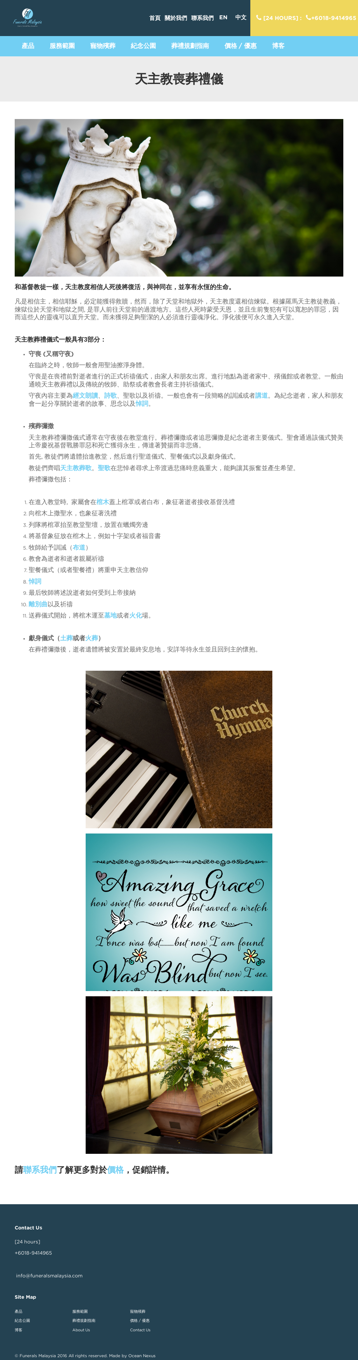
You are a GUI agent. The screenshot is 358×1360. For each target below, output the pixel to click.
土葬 (66, 638)
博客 (18, 1329)
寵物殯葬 (137, 1311)
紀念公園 (22, 1320)
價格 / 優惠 (140, 1320)
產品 (18, 1311)
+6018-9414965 (331, 18)
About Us (81, 1329)
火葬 (91, 638)
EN (223, 17)
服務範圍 (80, 1311)
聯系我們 (202, 18)
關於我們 (176, 18)
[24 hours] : (279, 18)
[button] (28, 45)
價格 (115, 1170)
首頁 (154, 18)
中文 (240, 17)
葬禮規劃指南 (83, 1320)
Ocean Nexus (142, 1355)
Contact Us (140, 1329)
